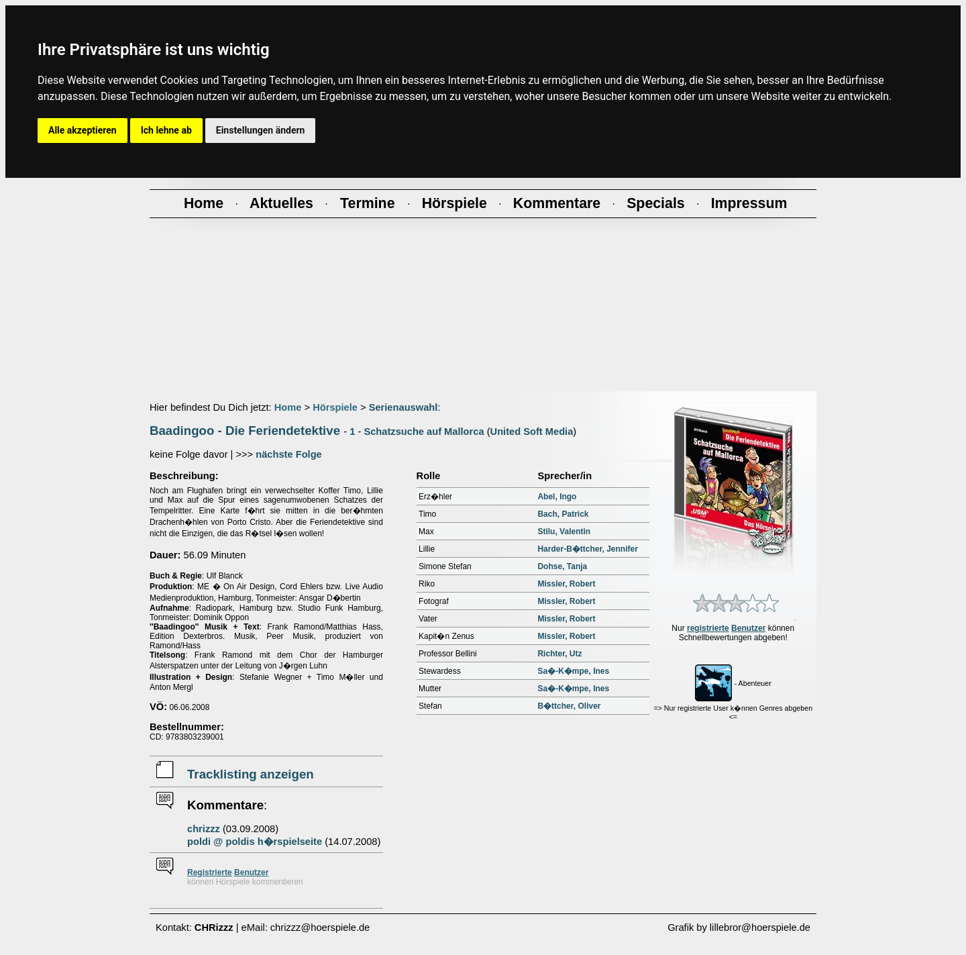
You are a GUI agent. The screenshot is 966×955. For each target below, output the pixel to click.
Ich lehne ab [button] (166, 130)
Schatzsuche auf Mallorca (424, 431)
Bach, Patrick (562, 514)
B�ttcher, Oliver (568, 706)
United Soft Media (532, 431)
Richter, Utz (559, 653)
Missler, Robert (566, 584)
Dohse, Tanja (562, 566)
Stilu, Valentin (563, 531)
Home (288, 407)
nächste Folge (289, 454)
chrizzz (203, 828)
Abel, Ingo (556, 496)
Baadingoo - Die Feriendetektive (245, 430)
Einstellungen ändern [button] (260, 130)
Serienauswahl (403, 407)
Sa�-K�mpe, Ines (573, 671)
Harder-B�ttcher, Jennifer (587, 549)
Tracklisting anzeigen (250, 774)
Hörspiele (335, 407)
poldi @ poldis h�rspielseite (254, 841)
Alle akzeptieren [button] (82, 130)
